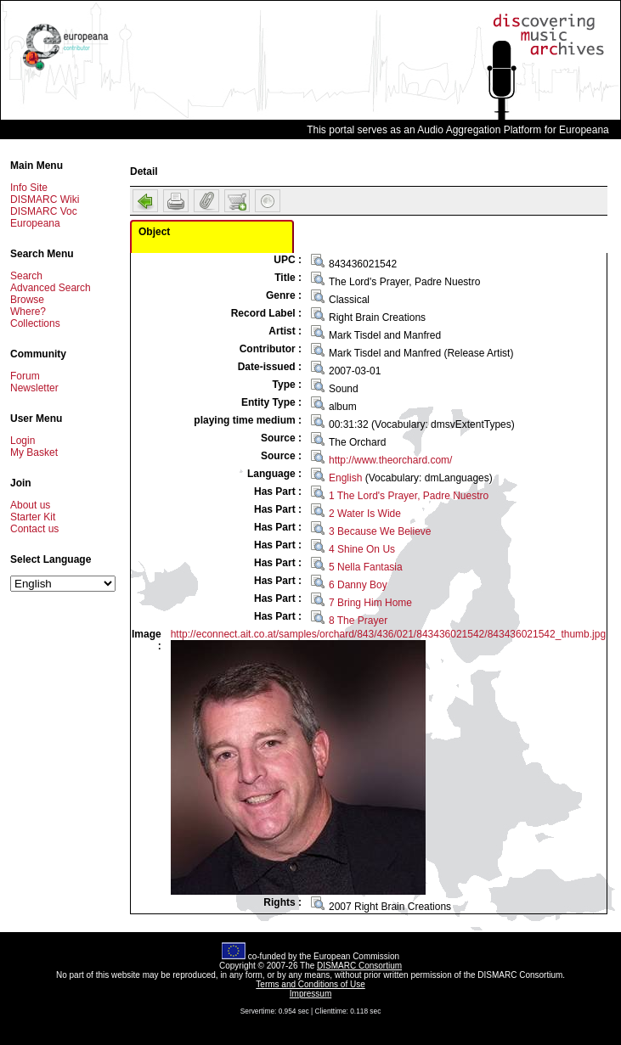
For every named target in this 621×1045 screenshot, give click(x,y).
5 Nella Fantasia (366, 567)
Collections (35, 323)
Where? (28, 311)
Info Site (29, 188)
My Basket (34, 452)
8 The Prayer (358, 620)
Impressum (310, 993)
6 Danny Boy (358, 585)
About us (30, 505)
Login (22, 441)
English (345, 478)
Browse (27, 300)
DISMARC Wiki (44, 199)
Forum (25, 376)
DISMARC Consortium (359, 965)
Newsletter (34, 388)
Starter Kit (32, 517)
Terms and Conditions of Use (310, 984)
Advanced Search (50, 288)
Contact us (34, 529)
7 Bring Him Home (370, 603)
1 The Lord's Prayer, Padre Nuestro (408, 496)
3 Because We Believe (380, 531)
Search (26, 276)
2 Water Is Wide (365, 514)
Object (154, 232)
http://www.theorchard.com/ (390, 460)
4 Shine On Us (362, 549)
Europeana (35, 223)
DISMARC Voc (43, 211)
